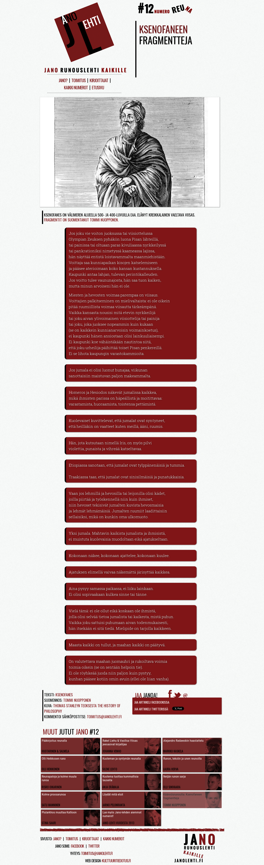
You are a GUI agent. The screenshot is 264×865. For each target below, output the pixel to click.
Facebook (77, 846)
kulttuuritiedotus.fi (116, 860)
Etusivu (98, 87)
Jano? (63, 80)
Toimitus (79, 80)
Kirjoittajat (99, 80)
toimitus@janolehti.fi (97, 853)
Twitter (93, 846)
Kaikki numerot (76, 87)
